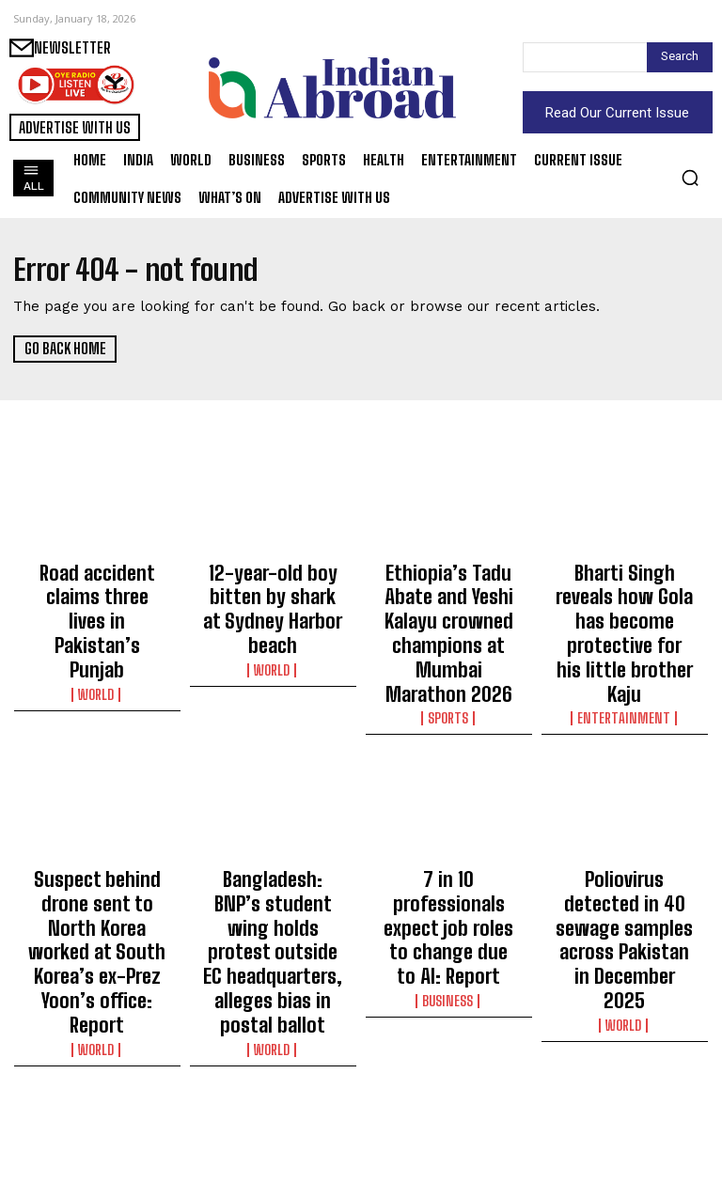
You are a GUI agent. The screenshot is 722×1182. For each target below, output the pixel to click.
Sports (448, 657)
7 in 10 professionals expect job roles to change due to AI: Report (448, 841)
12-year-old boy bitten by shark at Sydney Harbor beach (272, 587)
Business (448, 886)
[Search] (680, 57)
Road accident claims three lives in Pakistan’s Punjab (97, 587)
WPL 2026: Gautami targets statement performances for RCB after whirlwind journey (97, 1093)
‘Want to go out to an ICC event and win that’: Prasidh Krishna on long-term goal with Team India (448, 1093)
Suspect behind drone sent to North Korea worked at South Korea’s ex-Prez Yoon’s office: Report (97, 849)
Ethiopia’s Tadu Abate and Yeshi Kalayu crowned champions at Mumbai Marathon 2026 (448, 604)
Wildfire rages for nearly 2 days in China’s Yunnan (624, 1076)
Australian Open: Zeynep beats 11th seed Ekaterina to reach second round (273, 1085)
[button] (690, 177)
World (97, 623)
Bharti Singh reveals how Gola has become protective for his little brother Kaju (624, 596)
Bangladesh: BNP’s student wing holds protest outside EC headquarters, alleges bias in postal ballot (273, 849)
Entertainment (624, 640)
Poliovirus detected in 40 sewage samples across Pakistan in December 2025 (624, 841)
